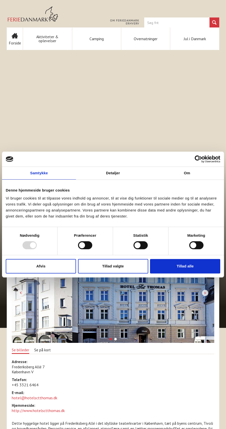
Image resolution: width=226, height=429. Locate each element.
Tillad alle (185, 266)
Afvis (41, 266)
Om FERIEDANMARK (124, 20)
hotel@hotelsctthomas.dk (34, 397)
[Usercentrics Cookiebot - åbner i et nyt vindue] (198, 159)
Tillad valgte (113, 266)
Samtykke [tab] (39, 173)
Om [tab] (187, 173)
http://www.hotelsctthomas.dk (38, 410)
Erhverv (132, 23)
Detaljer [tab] (113, 173)
